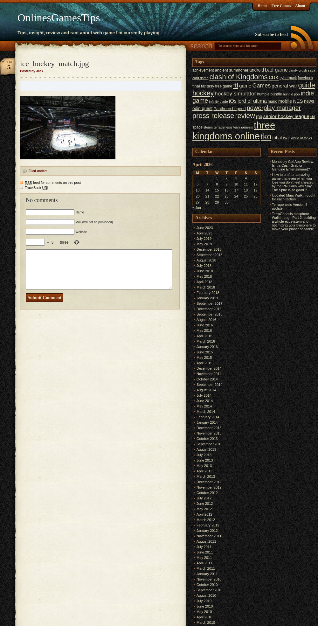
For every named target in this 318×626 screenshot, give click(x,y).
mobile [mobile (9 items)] (285, 101)
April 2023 (204, 233)
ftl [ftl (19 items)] (235, 85)
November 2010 (209, 579)
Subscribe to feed (271, 34)
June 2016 (205, 325)
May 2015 (204, 357)
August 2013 (206, 449)
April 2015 (204, 363)
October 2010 (207, 585)
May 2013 (204, 466)
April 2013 (204, 471)
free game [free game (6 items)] (223, 86)
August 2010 (206, 595)
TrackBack (36, 188)
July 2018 (204, 266)
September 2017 (209, 303)
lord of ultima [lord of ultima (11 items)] (252, 101)
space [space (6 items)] (197, 127)
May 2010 (204, 612)
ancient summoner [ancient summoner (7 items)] (232, 70)
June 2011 (205, 552)
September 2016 (209, 314)
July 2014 (204, 395)
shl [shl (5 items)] (312, 117)
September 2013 (209, 444)
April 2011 (204, 563)
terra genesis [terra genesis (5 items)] (243, 127)
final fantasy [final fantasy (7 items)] (203, 86)
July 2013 (204, 455)
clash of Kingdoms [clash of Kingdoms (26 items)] (238, 77)
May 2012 (204, 509)
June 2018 (205, 271)
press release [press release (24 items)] (213, 116)
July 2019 (204, 238)
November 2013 (209, 433)
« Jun (196, 207)
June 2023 (205, 228)
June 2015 (205, 352)
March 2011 (206, 568)
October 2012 (207, 493)
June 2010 (205, 606)
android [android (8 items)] (256, 70)
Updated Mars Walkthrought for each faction (293, 197)
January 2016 (207, 347)
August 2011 (206, 541)
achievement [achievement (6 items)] (203, 70)
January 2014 (207, 422)
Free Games (281, 5)
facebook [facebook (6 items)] (305, 78)
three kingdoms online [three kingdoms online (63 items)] (233, 130)
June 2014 (205, 401)
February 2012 (208, 525)
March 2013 (206, 476)
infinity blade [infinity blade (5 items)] (218, 101)
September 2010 (209, 590)
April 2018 (204, 282)
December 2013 (209, 428)
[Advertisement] (287, 328)
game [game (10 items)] (245, 85)
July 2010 (204, 601)
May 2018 (204, 276)
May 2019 (204, 244)
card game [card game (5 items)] (200, 78)
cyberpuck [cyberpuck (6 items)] (288, 78)
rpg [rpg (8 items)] (259, 116)
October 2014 (207, 379)
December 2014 (209, 368)
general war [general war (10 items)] (284, 85)
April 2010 (204, 617)
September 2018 (209, 255)
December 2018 (209, 249)
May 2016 (204, 330)
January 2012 (207, 530)
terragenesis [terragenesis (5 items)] (223, 127)
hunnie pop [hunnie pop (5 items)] (291, 94)
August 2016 (206, 320)
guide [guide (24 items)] (306, 85)
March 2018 (206, 287)
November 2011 (209, 536)
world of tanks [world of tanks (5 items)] (301, 138)
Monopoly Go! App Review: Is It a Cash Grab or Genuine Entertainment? (293, 165)
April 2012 (204, 514)
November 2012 (209, 487)
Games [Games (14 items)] (261, 85)
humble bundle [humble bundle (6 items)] (269, 94)
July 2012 (204, 498)
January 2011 (207, 574)
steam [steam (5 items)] (208, 127)
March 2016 (206, 341)
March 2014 (206, 412)
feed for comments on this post (53, 182)
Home (262, 5)
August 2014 (206, 390)
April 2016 (204, 336)
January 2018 (207, 298)
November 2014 (209, 374)
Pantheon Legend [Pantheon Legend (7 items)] (229, 108)
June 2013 (205, 460)
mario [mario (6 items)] (272, 101)
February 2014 (208, 417)
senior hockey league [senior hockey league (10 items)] (286, 116)
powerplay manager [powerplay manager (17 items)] (274, 107)
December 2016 (209, 309)
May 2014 (204, 406)
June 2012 (205, 503)
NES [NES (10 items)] (298, 101)
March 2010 (206, 622)
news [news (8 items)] (309, 101)
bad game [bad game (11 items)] (276, 70)
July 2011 (204, 547)
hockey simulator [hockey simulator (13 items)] (235, 93)
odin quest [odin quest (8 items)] (202, 108)
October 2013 (207, 439)
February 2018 (208, 293)
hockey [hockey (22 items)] (203, 93)
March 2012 (206, 520)
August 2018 (206, 260)
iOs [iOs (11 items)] (233, 101)
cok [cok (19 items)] (274, 76)
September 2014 (209, 384)
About (300, 5)
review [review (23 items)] (245, 116)
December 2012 (209, 482)
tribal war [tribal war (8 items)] (281, 138)
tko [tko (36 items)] (266, 136)
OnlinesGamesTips (58, 18)
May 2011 (204, 558)
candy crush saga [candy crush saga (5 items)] (302, 70)
